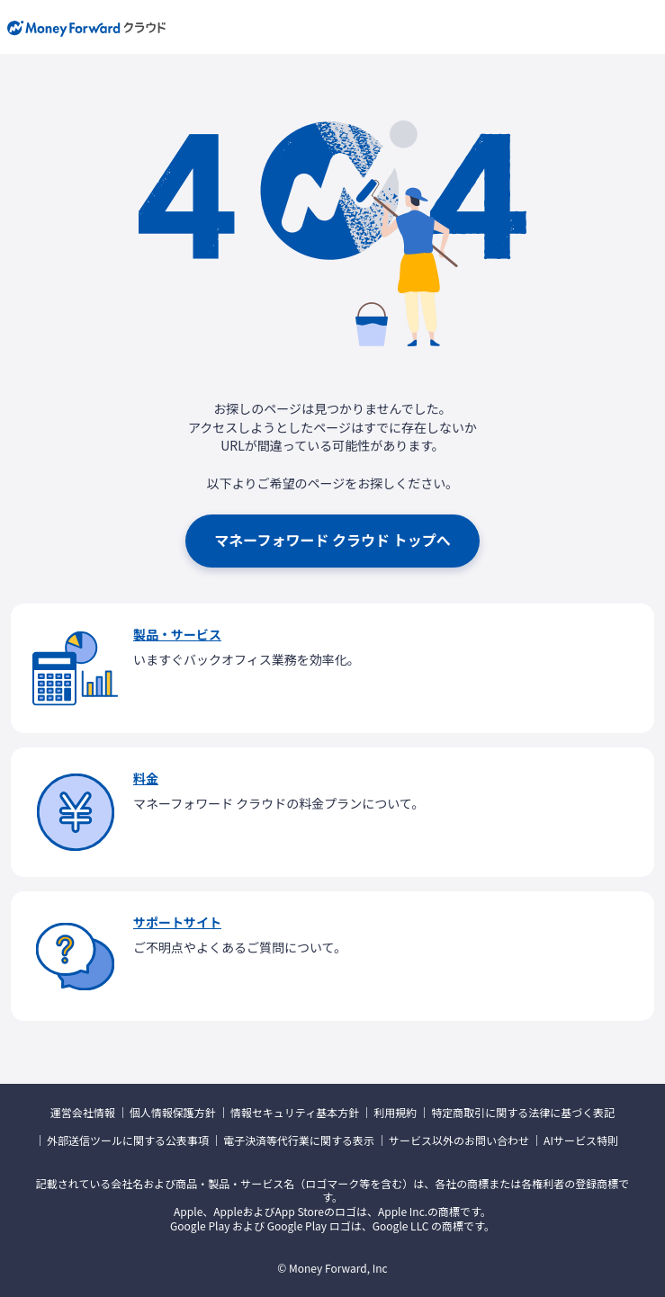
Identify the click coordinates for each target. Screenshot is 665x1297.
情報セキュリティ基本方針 (294, 1112)
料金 (145, 778)
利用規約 (395, 1112)
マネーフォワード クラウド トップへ (332, 539)
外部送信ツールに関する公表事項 (128, 1140)
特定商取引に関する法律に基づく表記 (523, 1112)
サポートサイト (177, 922)
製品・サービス (177, 634)
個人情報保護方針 (173, 1112)
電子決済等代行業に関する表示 (298, 1140)
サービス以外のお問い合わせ (459, 1140)
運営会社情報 (82, 1112)
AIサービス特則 (581, 1140)
